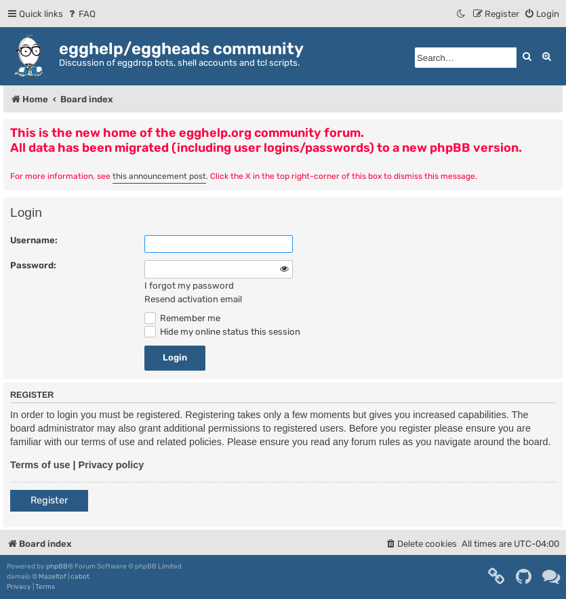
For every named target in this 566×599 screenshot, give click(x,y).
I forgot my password (189, 286)
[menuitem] (81, 14)
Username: (34, 240)
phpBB (57, 566)
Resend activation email (193, 299)
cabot (79, 577)
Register (49, 500)
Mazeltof (52, 577)
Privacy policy (111, 464)
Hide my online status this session (222, 332)
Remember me (182, 318)
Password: (33, 265)
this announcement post (159, 176)
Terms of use (40, 464)
